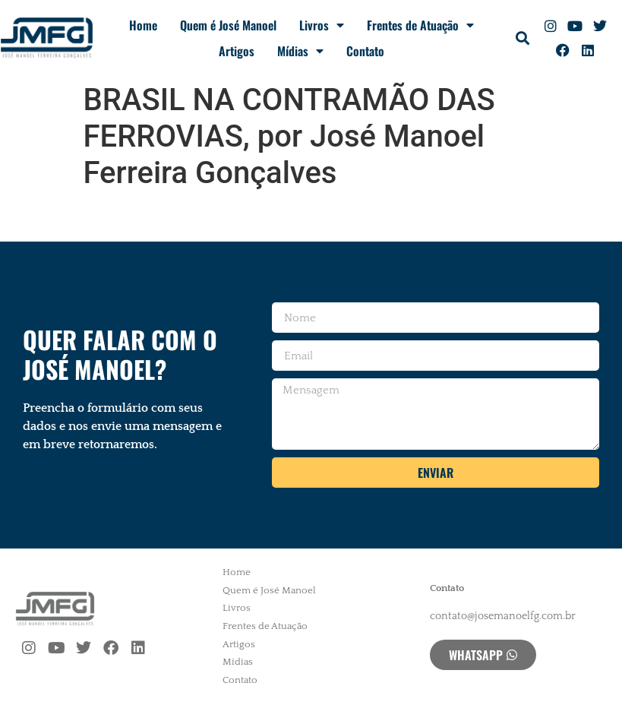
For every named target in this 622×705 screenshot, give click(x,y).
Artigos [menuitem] (239, 644)
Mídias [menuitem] (238, 661)
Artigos (236, 51)
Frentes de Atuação (420, 25)
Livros (321, 25)
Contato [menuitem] (240, 680)
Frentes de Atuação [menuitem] (265, 626)
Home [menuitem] (237, 572)
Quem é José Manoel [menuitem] (269, 590)
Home (143, 25)
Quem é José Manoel (228, 25)
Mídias (300, 51)
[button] (522, 38)
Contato (365, 51)
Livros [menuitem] (237, 607)
